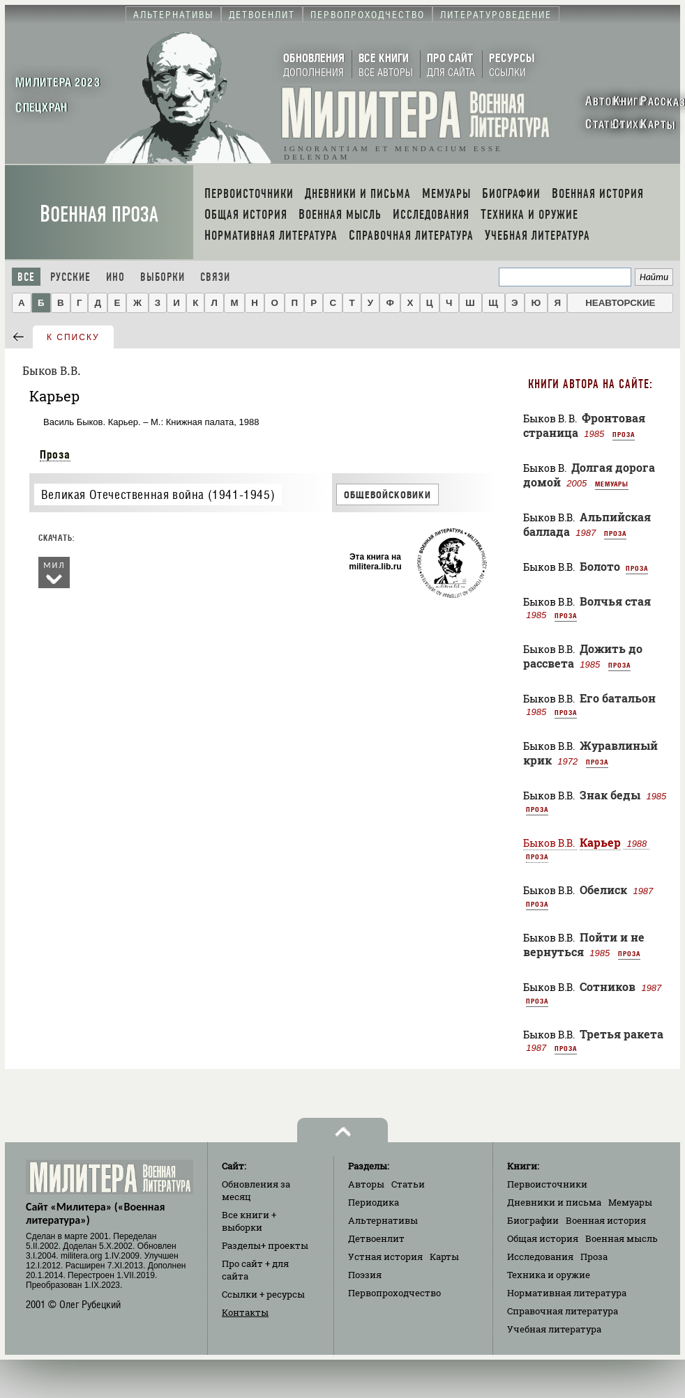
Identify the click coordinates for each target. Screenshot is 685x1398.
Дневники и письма (554, 1202)
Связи (215, 277)
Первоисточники (547, 1184)
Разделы (265, 1245)
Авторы (366, 1184)
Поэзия (365, 1274)
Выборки (162, 277)
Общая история (542, 1238)
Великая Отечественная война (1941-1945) (158, 494)
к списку (73, 337)
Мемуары (611, 483)
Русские (70, 277)
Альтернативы (383, 1220)
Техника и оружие (548, 1274)
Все (26, 277)
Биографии (533, 1220)
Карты (444, 1256)
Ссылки (263, 1294)
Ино (115, 277)
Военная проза (99, 214)
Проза (55, 454)
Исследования (540, 1256)
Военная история (606, 1220)
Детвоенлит (376, 1238)
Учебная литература (554, 1329)
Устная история (385, 1256)
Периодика (373, 1202)
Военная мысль (621, 1238)
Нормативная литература (566, 1292)
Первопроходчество (394, 1292)
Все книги (249, 1221)
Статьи (408, 1184)
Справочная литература (562, 1311)
